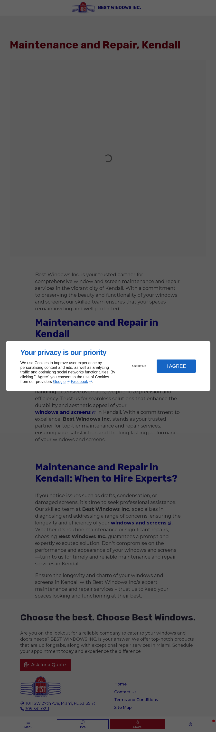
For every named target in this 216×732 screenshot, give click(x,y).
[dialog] (108, 366)
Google (59, 382)
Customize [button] (139, 366)
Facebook (79, 382)
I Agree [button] (176, 366)
